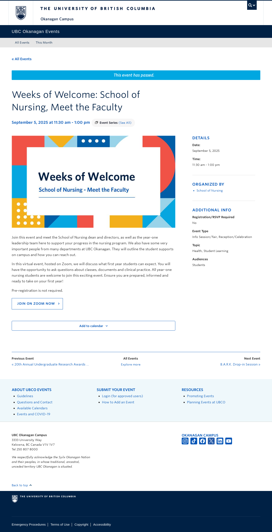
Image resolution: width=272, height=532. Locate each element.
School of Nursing (210, 190)
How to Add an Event (118, 402)
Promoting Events (200, 396)
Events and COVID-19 (33, 414)
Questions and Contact (34, 402)
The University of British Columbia (20, 13)
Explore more (130, 364)
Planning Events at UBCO (206, 402)
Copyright (81, 524)
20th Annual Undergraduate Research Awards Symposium (51, 364)
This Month (44, 42)
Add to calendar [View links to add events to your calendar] (91, 326)
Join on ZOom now (36, 304)
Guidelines (25, 396)
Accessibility (102, 524)
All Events (22, 42)
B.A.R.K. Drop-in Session (240, 364)
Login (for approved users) (122, 396)
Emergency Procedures (29, 524)
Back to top (22, 485)
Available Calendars (32, 408)
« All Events (22, 59)
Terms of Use (60, 524)
